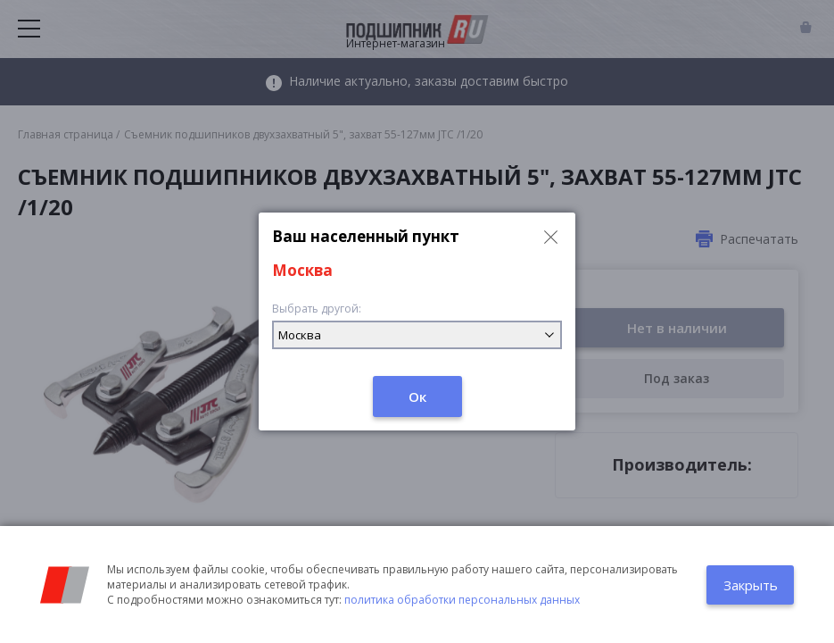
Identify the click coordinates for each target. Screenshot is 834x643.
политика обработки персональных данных (462, 599)
